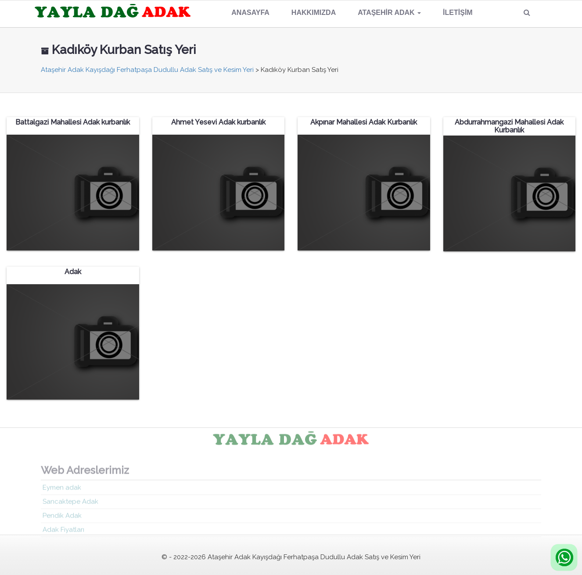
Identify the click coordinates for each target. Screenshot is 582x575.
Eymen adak (62, 489)
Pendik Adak (62, 517)
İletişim (458, 12)
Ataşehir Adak (389, 12)
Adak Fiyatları (63, 532)
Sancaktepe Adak (70, 503)
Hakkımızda (313, 12)
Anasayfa (250, 12)
